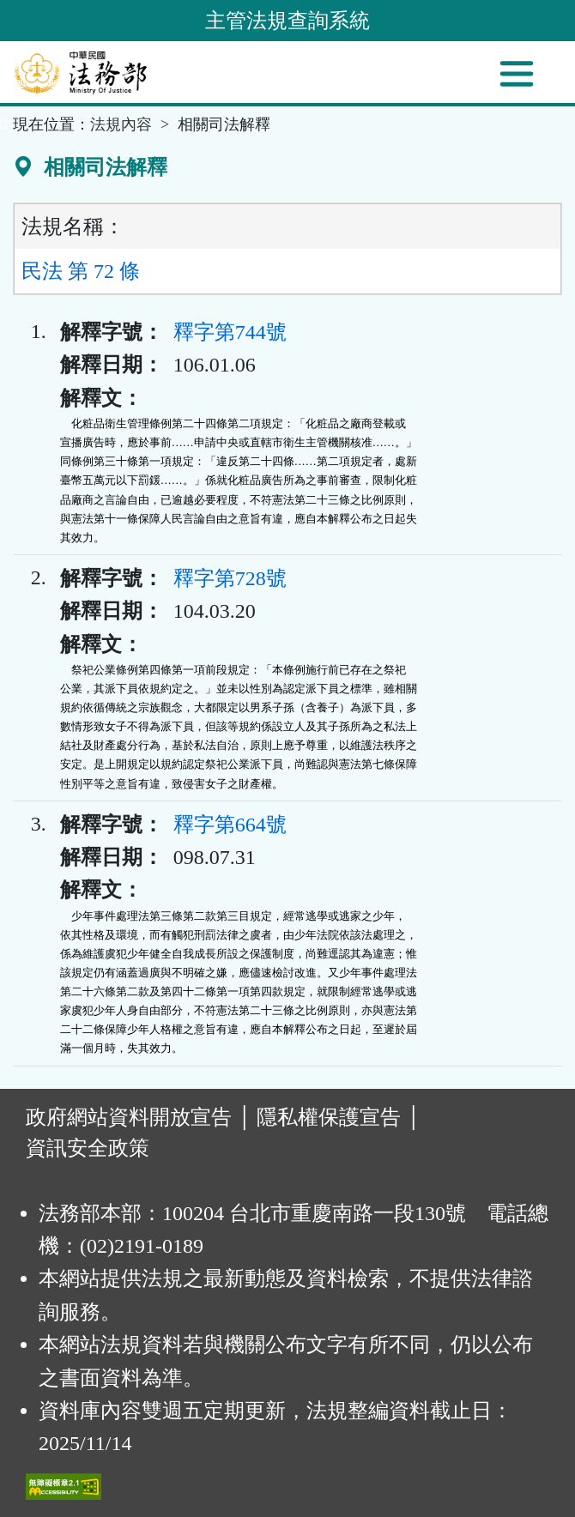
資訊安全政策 (87, 1148)
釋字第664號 (230, 824)
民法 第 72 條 (80, 271)
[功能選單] (517, 74)
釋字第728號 (230, 578)
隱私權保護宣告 (329, 1117)
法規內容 (121, 124)
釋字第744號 (230, 332)
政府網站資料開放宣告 (129, 1117)
